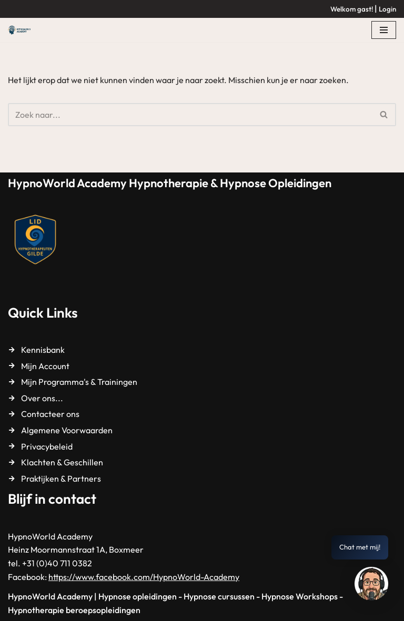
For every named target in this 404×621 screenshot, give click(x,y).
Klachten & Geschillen (62, 462)
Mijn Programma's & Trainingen (79, 381)
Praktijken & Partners (61, 478)
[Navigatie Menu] (383, 30)
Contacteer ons (50, 414)
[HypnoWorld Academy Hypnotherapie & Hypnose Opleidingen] (22, 30)
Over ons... (42, 398)
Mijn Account (45, 366)
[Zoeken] (190, 114)
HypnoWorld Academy (50, 596)
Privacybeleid (47, 446)
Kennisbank (43, 349)
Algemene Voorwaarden (67, 430)
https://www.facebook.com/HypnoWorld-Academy (143, 577)
